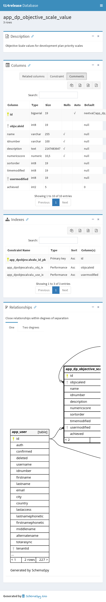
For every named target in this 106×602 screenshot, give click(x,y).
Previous (44, 202)
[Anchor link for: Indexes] (26, 219)
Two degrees (30, 327)
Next (65, 202)
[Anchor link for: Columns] (28, 65)
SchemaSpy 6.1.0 (34, 596)
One (11, 327)
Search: (53, 95)
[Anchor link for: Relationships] (34, 307)
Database (20, 5)
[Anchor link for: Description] (31, 36)
